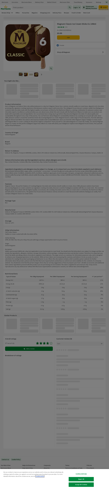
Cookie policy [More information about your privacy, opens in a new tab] (40, 476)
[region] (54, 479)
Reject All (81, 479)
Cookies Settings (81, 474)
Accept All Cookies (81, 484)
